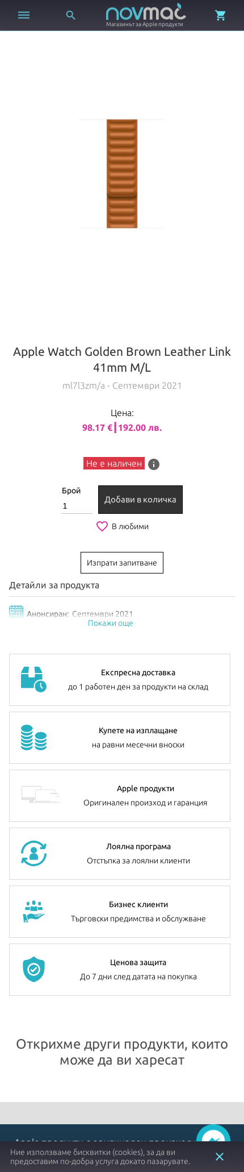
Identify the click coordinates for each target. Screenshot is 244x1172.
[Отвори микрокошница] (221, 15)
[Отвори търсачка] (71, 15)
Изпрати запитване (122, 562)
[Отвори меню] (23, 15)
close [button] (219, 1156)
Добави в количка (140, 499)
